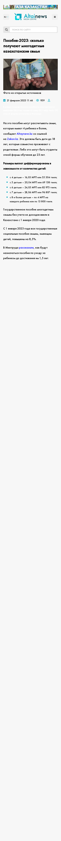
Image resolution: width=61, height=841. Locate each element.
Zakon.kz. (13, 139)
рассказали (26, 247)
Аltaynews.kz (25, 133)
